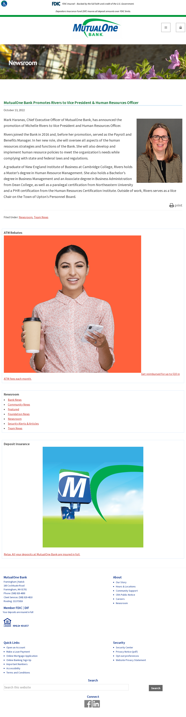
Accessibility (13, 668)
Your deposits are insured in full (18, 612)
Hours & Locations (126, 586)
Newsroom (26, 217)
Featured (13, 409)
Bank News (15, 400)
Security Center (124, 647)
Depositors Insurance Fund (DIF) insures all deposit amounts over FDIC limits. (93, 11)
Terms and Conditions (18, 672)
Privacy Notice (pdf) (127, 651)
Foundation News (19, 414)
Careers (120, 599)
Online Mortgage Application (22, 655)
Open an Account (15, 647)
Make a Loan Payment (18, 651)
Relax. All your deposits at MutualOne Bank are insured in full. (73, 501)
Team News (41, 217)
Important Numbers (17, 664)
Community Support (127, 590)
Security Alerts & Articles (23, 423)
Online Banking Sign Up (18, 660)
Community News (19, 404)
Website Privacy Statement (131, 660)
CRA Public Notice (125, 594)
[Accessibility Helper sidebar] (4, 4)
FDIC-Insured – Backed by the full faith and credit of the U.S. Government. (98, 3)
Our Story (121, 582)
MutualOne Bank (97, 28)
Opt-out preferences (127, 655)
